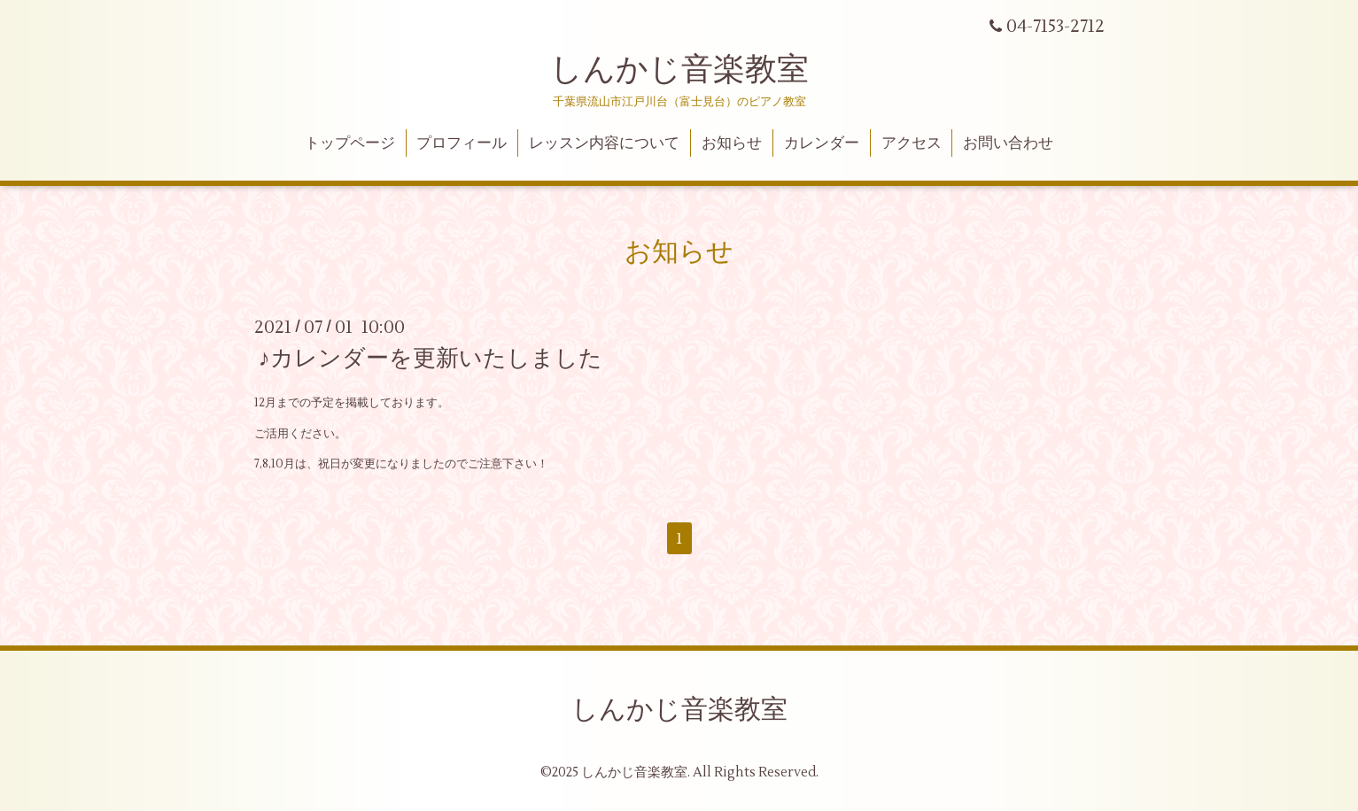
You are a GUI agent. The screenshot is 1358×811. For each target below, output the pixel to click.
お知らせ (732, 143)
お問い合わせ (1008, 143)
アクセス (911, 143)
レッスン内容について (604, 143)
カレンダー (821, 143)
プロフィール (461, 143)
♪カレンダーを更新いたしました (430, 359)
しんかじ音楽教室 (679, 70)
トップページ (350, 143)
